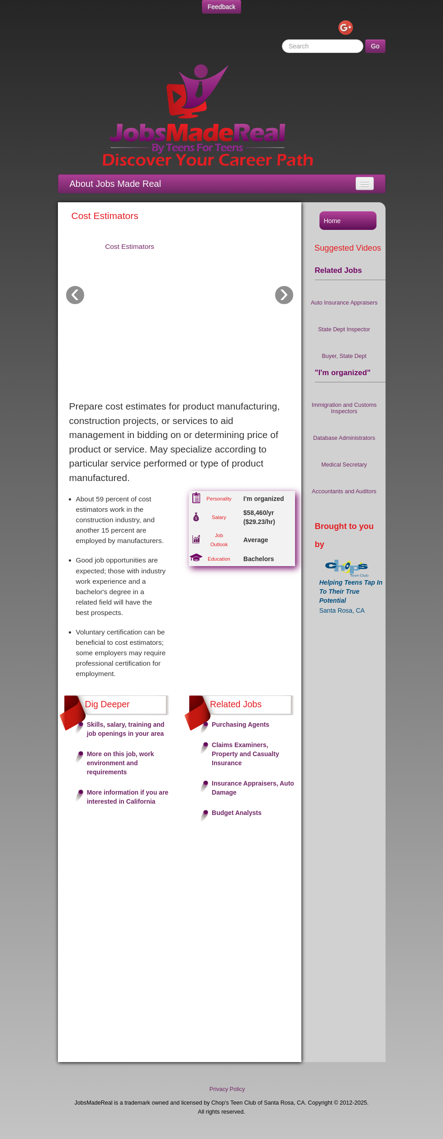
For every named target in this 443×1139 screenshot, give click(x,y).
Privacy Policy (227, 1089)
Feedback (221, 6)
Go (375, 46)
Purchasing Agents (240, 724)
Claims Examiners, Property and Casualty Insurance (245, 754)
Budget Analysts (237, 812)
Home (332, 220)
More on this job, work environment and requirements (120, 763)
